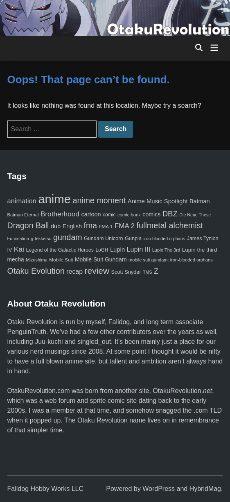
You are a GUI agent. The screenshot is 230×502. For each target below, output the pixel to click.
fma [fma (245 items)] (90, 225)
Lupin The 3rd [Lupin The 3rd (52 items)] (166, 250)
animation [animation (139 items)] (21, 200)
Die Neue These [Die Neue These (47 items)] (195, 214)
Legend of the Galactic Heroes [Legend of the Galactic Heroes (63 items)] (59, 250)
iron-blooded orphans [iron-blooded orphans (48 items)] (164, 238)
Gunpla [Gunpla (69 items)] (133, 238)
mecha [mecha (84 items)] (15, 260)
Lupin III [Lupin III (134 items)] (139, 249)
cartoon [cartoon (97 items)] (91, 214)
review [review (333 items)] (97, 270)
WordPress (158, 488)
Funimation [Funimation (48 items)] (18, 238)
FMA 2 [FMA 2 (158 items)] (125, 226)
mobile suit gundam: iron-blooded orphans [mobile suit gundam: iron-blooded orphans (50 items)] (171, 259)
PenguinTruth (26, 331)
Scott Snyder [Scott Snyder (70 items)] (126, 272)
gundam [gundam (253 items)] (67, 237)
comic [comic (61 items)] (109, 215)
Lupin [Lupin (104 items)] (117, 249)
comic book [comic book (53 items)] (129, 214)
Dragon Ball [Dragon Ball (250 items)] (28, 225)
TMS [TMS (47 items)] (147, 272)
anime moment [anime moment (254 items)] (99, 200)
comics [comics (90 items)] (151, 214)
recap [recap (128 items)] (74, 271)
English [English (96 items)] (72, 226)
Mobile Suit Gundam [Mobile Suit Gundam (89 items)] (101, 259)
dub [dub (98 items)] (56, 226)
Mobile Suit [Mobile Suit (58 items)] (61, 259)
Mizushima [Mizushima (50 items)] (36, 259)
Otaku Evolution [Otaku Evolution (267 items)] (36, 270)
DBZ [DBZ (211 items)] (170, 213)
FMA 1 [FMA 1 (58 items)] (106, 226)
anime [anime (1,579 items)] (54, 199)
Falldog (119, 321)
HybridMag (205, 488)
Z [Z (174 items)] (156, 271)
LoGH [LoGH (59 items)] (101, 250)
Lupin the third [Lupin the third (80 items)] (199, 250)
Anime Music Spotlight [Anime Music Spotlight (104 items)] (158, 201)
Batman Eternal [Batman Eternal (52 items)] (23, 214)
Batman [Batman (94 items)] (199, 201)
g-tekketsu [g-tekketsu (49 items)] (41, 238)
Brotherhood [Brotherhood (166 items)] (60, 214)
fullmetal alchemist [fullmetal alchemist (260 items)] (170, 225)
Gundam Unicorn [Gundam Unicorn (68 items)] (103, 238)
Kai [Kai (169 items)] (19, 249)
